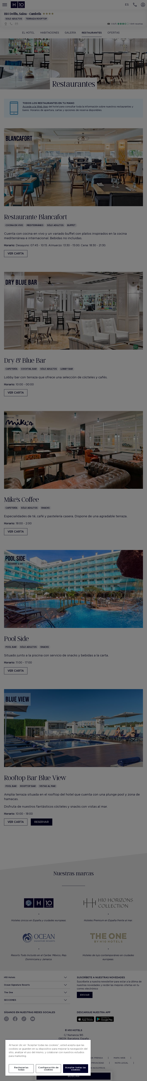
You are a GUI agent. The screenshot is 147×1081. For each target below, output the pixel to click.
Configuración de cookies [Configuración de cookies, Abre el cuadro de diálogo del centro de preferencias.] (48, 1068)
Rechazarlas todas (21, 1068)
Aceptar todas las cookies (75, 1068)
